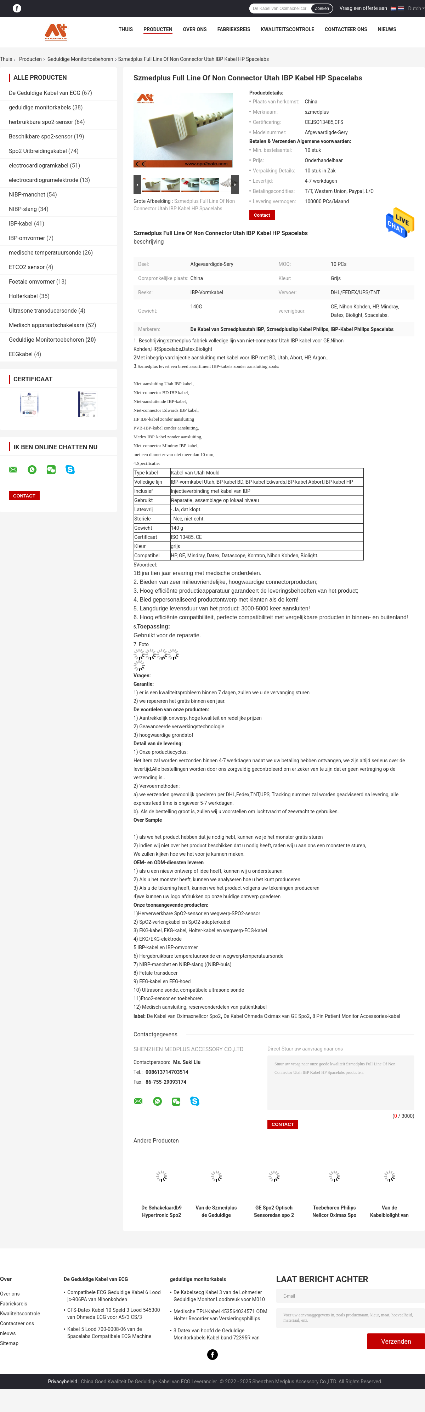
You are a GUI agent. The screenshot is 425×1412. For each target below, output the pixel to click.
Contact (262, 215)
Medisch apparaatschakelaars (46, 325)
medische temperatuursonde (45, 252)
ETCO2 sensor (27, 267)
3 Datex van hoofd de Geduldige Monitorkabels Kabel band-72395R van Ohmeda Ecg (217, 1335)
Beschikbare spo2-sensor (40, 136)
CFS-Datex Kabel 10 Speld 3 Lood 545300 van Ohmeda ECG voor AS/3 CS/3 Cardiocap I (113, 1314)
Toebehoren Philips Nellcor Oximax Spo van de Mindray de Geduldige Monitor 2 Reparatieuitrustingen (334, 1211)
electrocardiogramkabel (38, 165)
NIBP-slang (23, 209)
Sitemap (9, 1343)
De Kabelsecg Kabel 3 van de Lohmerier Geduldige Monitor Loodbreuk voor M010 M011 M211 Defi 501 (219, 1296)
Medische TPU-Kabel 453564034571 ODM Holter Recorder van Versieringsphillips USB (220, 1316)
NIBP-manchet (27, 194)
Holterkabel (23, 296)
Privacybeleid (62, 1381)
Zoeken (322, 8)
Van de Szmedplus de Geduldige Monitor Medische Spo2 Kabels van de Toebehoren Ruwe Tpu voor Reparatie (216, 1211)
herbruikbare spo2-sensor (41, 122)
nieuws (387, 29)
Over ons (195, 29)
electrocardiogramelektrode (43, 180)
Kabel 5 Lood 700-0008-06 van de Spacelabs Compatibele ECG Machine (109, 1332)
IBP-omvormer (27, 238)
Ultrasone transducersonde (43, 310)
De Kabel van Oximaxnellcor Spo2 (184, 1016)
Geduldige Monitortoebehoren (80, 59)
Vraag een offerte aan (363, 8)
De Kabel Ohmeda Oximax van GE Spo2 (266, 1016)
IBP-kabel (21, 223)
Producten (157, 29)
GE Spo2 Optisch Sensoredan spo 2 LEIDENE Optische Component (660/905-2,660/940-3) (274, 1211)
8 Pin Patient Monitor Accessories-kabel (356, 1016)
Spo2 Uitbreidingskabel (38, 151)
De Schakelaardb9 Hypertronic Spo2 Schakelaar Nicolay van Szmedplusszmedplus (161, 1211)
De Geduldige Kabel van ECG (44, 93)
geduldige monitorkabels (40, 107)
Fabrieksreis (233, 29)
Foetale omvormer (32, 281)
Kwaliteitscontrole (287, 29)
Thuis (126, 29)
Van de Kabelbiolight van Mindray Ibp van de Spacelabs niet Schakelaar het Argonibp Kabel (389, 1211)
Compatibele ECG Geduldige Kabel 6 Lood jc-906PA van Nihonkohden (114, 1295)
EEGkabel (21, 354)
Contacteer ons (346, 29)
